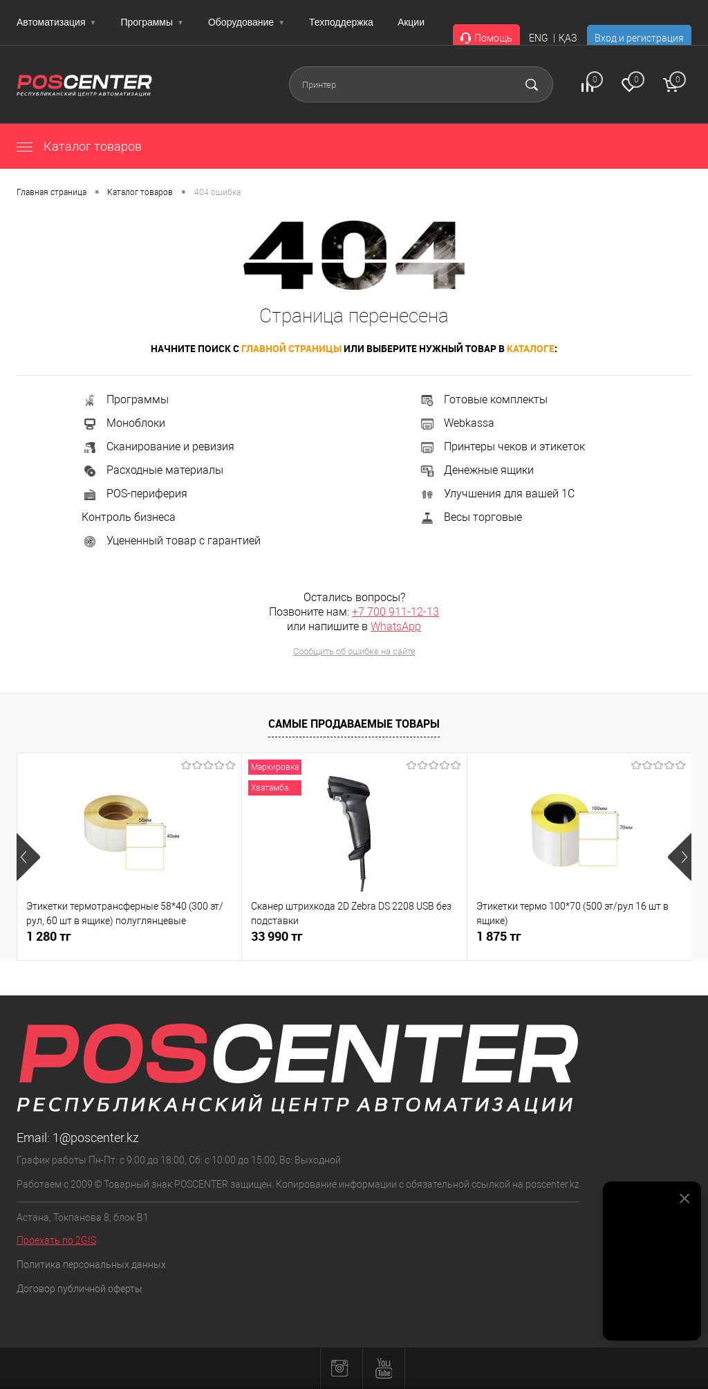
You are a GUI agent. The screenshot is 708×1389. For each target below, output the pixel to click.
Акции (411, 22)
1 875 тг (498, 936)
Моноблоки (123, 423)
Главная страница (51, 192)
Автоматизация (56, 22)
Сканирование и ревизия (158, 446)
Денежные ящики (476, 470)
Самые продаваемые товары (354, 723)
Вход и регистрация (639, 38)
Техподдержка (341, 22)
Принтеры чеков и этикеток (502, 446)
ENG (538, 38)
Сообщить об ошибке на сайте (354, 651)
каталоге (531, 348)
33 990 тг (277, 936)
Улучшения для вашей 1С (497, 493)
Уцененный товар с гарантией (171, 540)
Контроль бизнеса (129, 517)
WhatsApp (396, 626)
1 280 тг (48, 936)
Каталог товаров (79, 146)
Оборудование (246, 22)
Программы (152, 22)
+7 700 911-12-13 (395, 611)
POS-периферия (134, 493)
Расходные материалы (152, 470)
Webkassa (456, 423)
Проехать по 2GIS (56, 1240)
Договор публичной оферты (79, 1288)
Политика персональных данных (91, 1264)
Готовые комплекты (483, 399)
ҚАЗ (568, 38)
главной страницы (291, 348)
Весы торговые (470, 517)
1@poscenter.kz (96, 1137)
